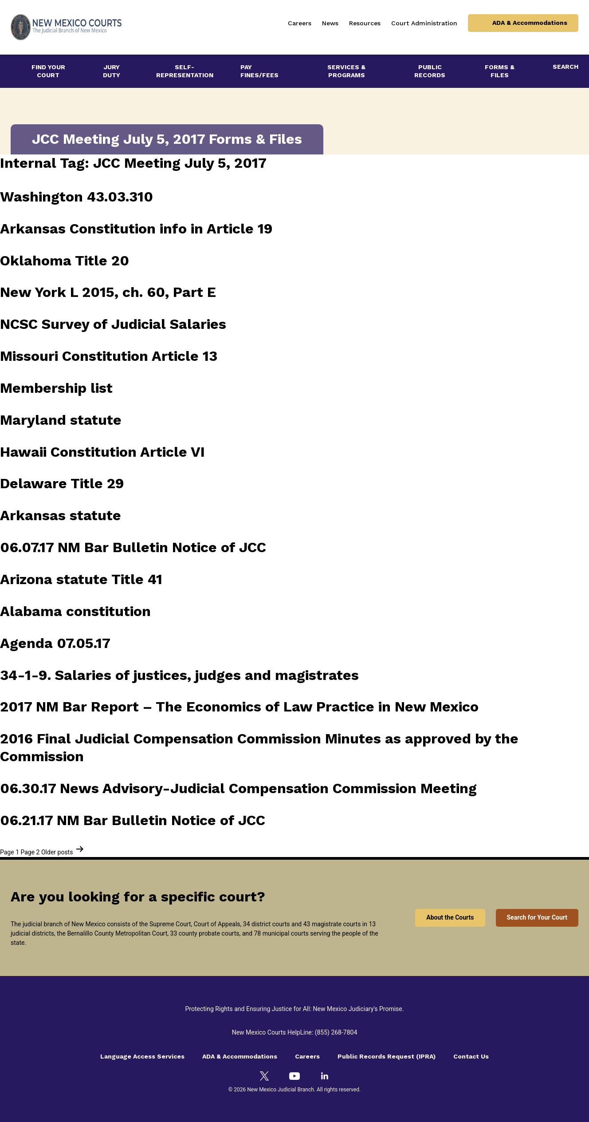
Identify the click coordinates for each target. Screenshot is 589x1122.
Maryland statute (61, 419)
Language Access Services (142, 1056)
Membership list (56, 387)
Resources (365, 23)
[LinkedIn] (324, 1076)
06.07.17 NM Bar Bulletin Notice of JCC (133, 547)
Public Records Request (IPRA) (387, 1056)
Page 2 (29, 852)
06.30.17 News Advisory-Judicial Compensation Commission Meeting (238, 788)
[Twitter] (264, 1076)
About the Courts (450, 917)
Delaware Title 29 (62, 483)
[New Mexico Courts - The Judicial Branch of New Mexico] (66, 27)
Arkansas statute (60, 515)
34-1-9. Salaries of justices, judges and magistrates (179, 675)
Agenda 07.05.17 (55, 643)
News (330, 23)
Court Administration (424, 23)
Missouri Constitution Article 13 (108, 356)
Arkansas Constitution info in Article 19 (136, 228)
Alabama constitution (75, 611)
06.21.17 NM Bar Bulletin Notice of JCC (132, 820)
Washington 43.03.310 (76, 196)
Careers (299, 23)
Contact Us (471, 1056)
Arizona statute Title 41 (81, 579)
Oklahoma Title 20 (64, 260)
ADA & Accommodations (529, 22)
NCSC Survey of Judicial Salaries (113, 324)
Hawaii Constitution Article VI (102, 451)
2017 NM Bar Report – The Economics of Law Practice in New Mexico (239, 706)
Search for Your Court (537, 917)
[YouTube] (294, 1076)
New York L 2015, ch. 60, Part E (108, 292)
